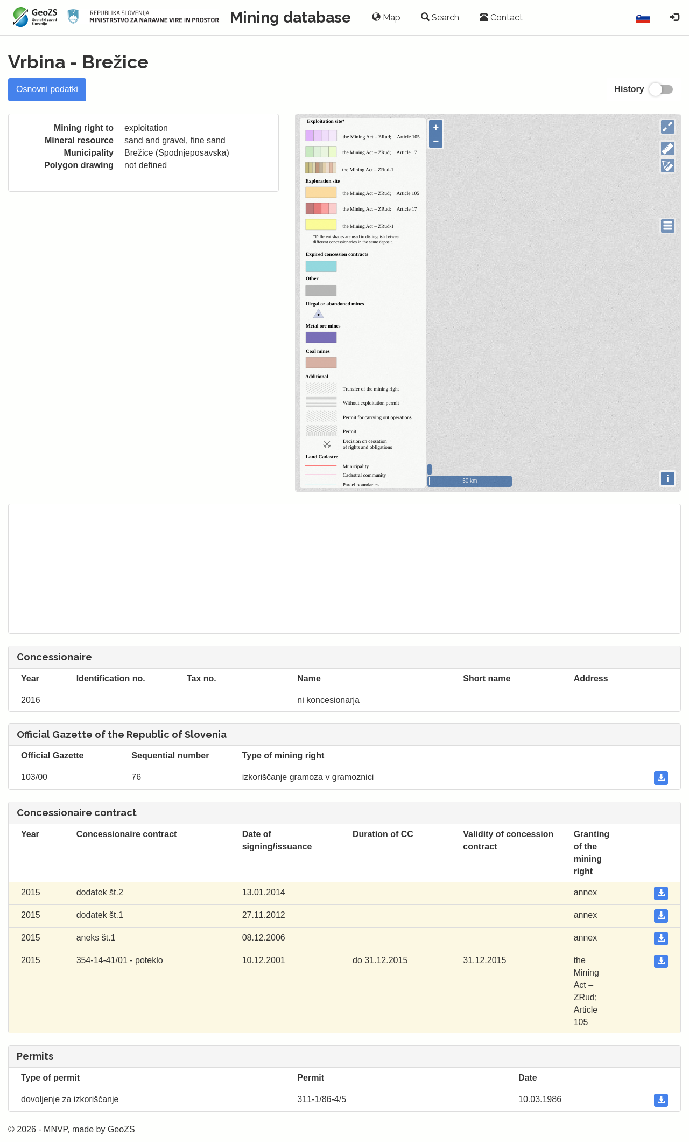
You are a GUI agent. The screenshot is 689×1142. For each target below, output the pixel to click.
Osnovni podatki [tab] (47, 89)
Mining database (290, 17)
